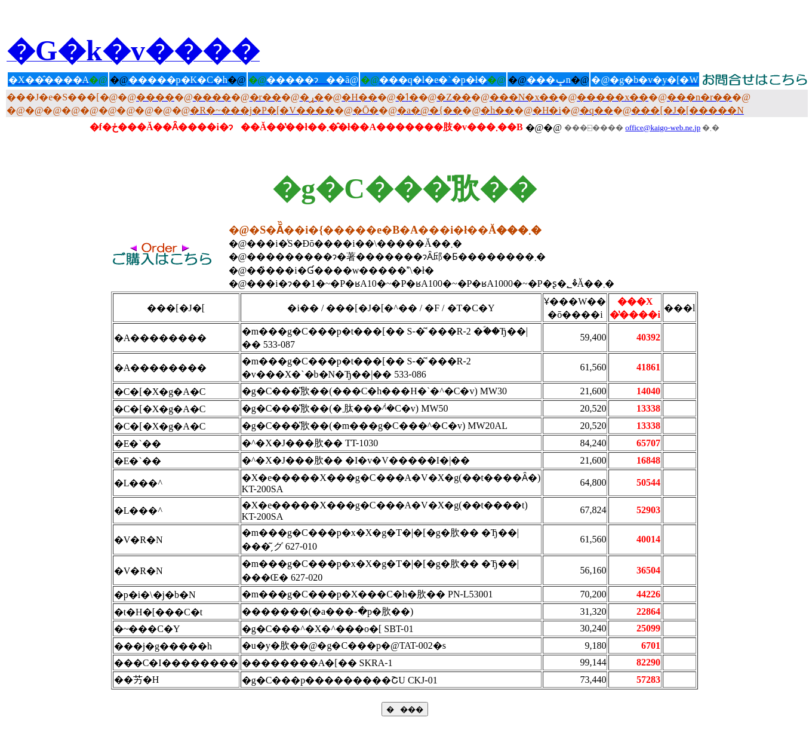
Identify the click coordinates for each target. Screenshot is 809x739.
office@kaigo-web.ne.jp (662, 127)
